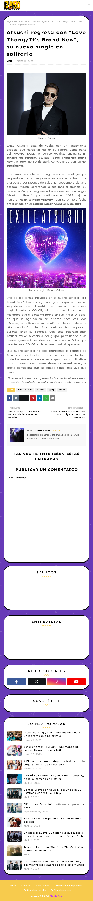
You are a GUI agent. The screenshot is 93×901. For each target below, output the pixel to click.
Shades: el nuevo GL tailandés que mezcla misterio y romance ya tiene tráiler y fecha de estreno (54, 834)
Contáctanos (43, 885)
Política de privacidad (35, 890)
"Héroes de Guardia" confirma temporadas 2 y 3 (54, 806)
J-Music (41, 389)
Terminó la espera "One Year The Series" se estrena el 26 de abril (54, 849)
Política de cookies (61, 890)
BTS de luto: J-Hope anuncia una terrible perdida (52, 820)
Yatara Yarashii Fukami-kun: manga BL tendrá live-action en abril (51, 748)
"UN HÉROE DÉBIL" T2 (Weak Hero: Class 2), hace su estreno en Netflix (54, 777)
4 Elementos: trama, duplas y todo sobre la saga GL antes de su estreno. (54, 763)
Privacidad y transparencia (69, 885)
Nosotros (26, 885)
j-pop (52, 389)
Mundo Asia (56, 895)
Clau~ (10, 61)
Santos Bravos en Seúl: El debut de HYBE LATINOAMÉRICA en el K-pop (52, 791)
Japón (28, 21)
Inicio (13, 885)
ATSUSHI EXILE (25, 389)
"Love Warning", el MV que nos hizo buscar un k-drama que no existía (54, 734)
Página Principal (15, 21)
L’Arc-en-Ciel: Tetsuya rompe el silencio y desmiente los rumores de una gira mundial (54, 863)
